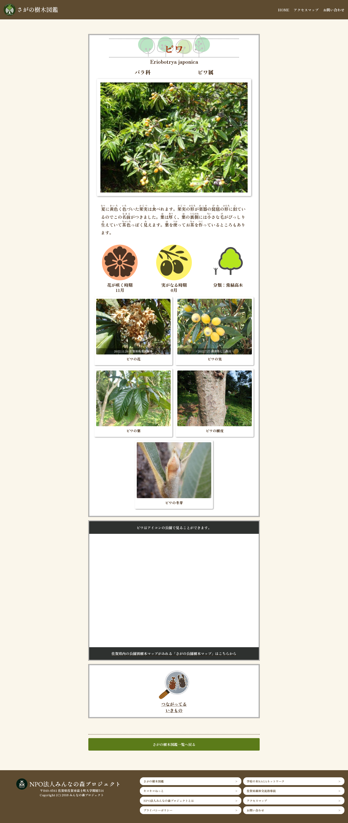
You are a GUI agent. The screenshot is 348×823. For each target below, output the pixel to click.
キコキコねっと (153, 791)
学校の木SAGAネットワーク (265, 781)
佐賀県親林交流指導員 (261, 791)
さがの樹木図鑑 (153, 781)
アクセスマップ (306, 9)
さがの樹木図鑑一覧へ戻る (174, 744)
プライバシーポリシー (157, 810)
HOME (283, 9)
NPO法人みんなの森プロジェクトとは (168, 800)
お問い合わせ (333, 9)
